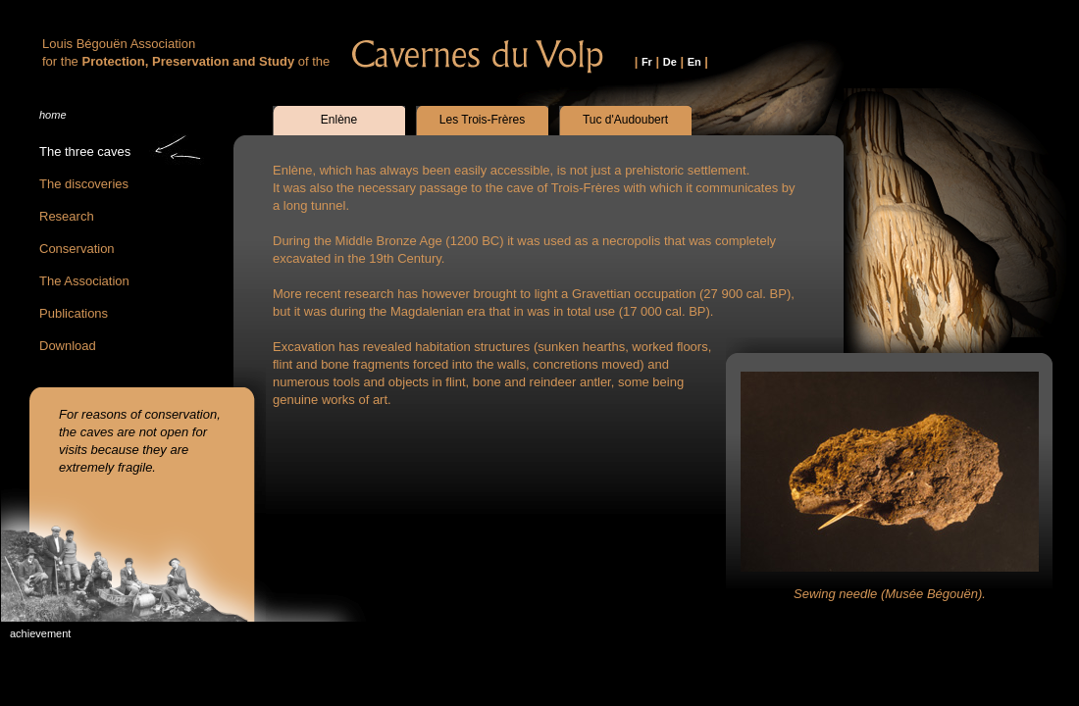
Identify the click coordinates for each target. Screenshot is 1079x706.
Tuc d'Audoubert (625, 119)
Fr (647, 62)
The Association (84, 281)
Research (66, 216)
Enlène (339, 119)
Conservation (77, 248)
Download (67, 345)
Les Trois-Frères (482, 119)
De (670, 62)
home (53, 115)
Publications (73, 313)
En (694, 62)
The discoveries (83, 183)
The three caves (84, 151)
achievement (40, 633)
